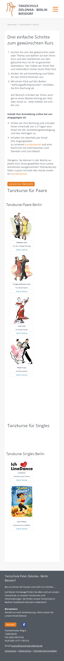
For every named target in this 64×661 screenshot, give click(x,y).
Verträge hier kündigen (45, 650)
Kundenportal (33, 144)
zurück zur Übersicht (21, 184)
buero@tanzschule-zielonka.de (26, 645)
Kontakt (10, 624)
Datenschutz (25, 650)
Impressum (10, 650)
